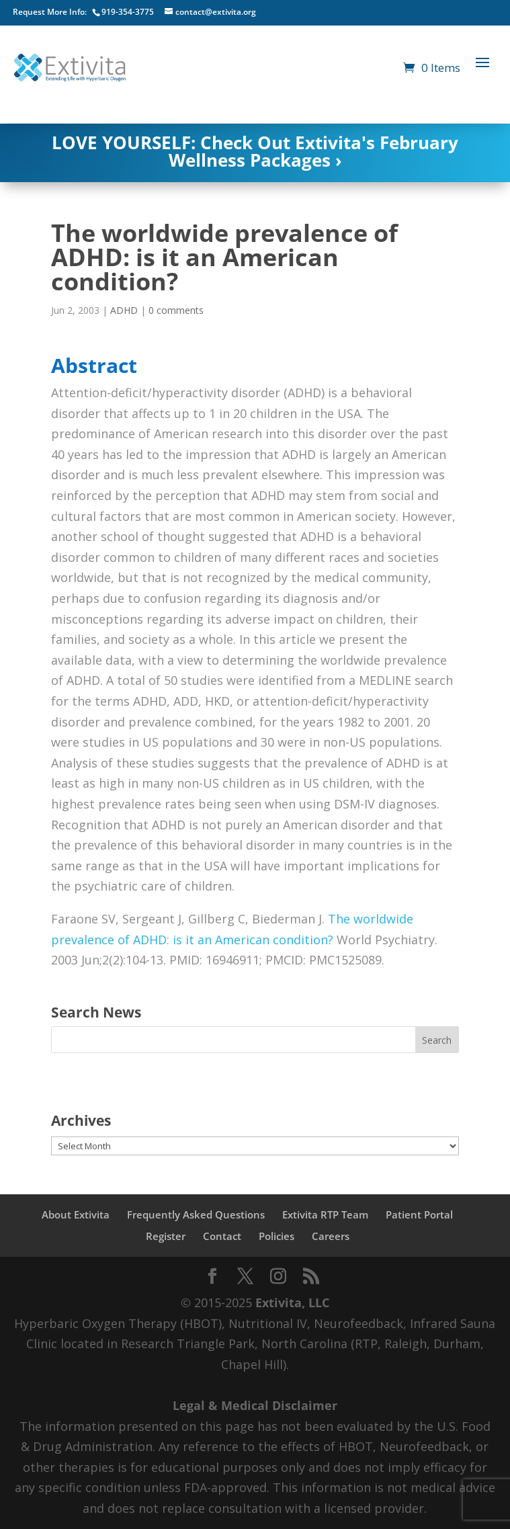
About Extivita (76, 1214)
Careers (330, 1236)
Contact (222, 1236)
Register (165, 1236)
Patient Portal (419, 1214)
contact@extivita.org (215, 11)
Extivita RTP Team (325, 1214)
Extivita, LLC (292, 1302)
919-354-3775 (127, 11)
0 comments (176, 310)
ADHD (124, 310)
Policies (276, 1236)
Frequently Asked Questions (196, 1214)
